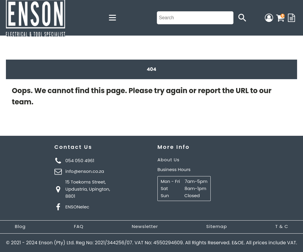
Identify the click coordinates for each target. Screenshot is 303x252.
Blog (20, 226)
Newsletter (145, 226)
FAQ (79, 226)
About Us (168, 160)
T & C (281, 226)
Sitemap (216, 226)
